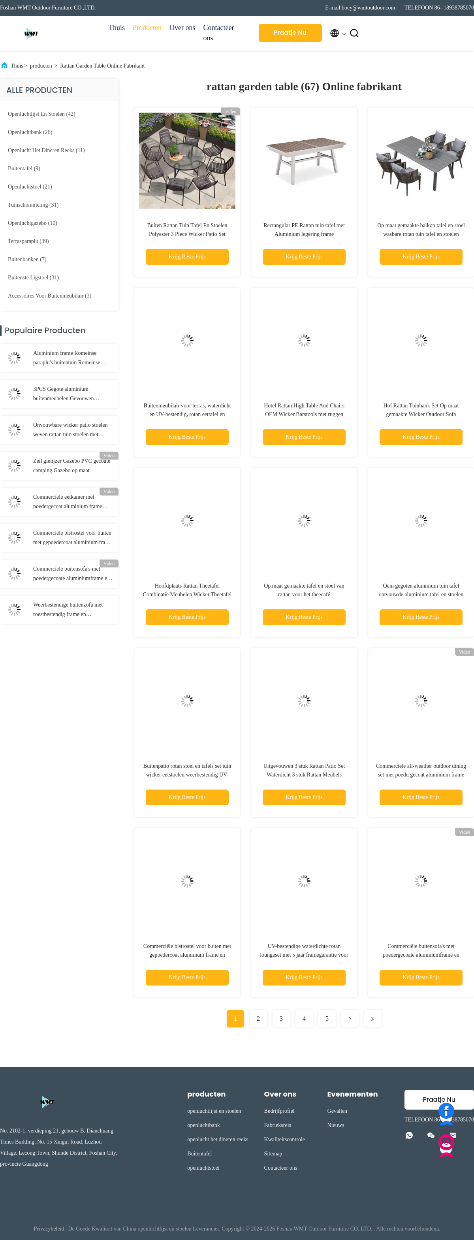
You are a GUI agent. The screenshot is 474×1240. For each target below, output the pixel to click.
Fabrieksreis (277, 1125)
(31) (33, 205)
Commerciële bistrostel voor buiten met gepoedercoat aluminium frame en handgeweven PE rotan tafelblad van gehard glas (72, 538)
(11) (46, 150)
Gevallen (337, 1111)
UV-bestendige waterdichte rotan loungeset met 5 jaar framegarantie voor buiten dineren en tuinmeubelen (304, 955)
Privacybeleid (49, 1229)
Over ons (182, 28)
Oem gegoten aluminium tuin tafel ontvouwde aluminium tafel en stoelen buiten (421, 594)
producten (41, 66)
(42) (41, 114)
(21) (30, 187)
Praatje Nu (290, 32)
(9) (24, 168)
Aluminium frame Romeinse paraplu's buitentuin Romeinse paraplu (66, 358)
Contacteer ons (218, 33)
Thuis (117, 28)
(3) (49, 296)
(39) (28, 241)
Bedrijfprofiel (279, 1111)
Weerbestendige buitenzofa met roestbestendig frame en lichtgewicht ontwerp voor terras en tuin (72, 610)
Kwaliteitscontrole (284, 1139)
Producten (147, 28)
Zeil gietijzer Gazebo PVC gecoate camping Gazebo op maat (71, 465)
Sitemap (273, 1154)
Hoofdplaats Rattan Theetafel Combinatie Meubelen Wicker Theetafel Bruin (187, 594)
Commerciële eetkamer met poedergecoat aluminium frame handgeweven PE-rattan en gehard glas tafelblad (71, 502)
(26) (30, 132)
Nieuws (335, 1125)
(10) (32, 223)
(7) (27, 259)
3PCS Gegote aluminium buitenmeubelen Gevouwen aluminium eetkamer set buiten (67, 394)
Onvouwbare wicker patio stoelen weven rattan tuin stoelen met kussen (70, 430)
